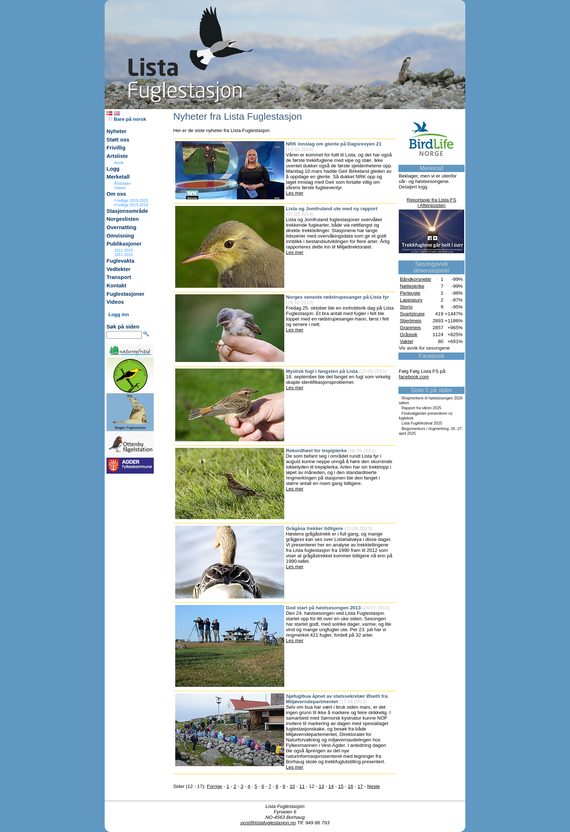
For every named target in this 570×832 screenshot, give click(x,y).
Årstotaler (122, 183)
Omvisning (120, 236)
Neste (373, 786)
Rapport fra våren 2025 (421, 408)
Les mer (294, 193)
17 (360, 786)
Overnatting (121, 227)
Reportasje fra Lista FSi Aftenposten (431, 202)
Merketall (118, 177)
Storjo (406, 307)
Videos (115, 302)
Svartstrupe (412, 314)
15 (341, 786)
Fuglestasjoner (125, 294)
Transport (119, 277)
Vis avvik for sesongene (424, 348)
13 (321, 786)
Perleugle (410, 293)
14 (331, 786)
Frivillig (116, 148)
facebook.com (414, 376)
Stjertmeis (410, 320)
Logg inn (118, 314)
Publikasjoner (124, 244)
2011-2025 (123, 250)
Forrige (214, 786)
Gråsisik (408, 334)
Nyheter (117, 131)
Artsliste (117, 156)
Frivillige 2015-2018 (131, 205)
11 (302, 786)
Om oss (116, 194)
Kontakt (117, 285)
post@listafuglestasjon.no (268, 822)
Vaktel (406, 341)
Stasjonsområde (127, 211)
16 (350, 786)
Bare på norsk (127, 119)
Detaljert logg (413, 187)
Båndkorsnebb (415, 279)
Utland (119, 188)
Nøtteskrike (412, 286)
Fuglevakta (121, 261)
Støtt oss (118, 140)
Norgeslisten (123, 219)
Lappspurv (411, 300)
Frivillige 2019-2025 (131, 200)
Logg (113, 169)
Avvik (118, 162)
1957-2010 (123, 254)
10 (292, 786)
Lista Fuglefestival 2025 (421, 423)
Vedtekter (119, 269)
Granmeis (410, 327)
